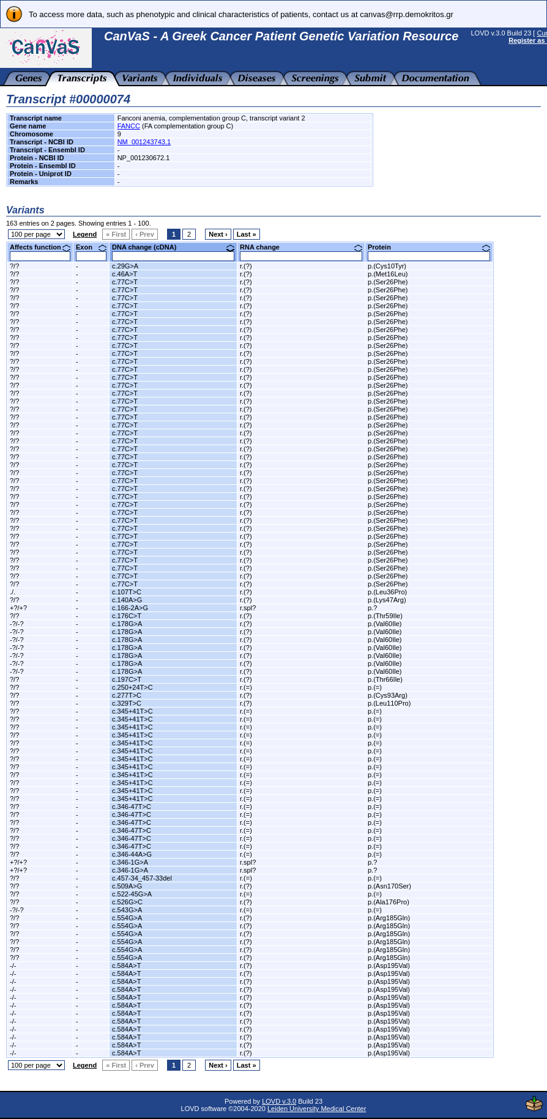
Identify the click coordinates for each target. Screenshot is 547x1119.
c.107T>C (126, 592)
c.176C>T (126, 615)
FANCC (128, 126)
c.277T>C (126, 695)
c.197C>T (126, 679)
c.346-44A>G (132, 854)
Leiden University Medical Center (316, 1108)
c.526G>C (127, 902)
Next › (218, 234)
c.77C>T (125, 282)
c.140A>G (127, 600)
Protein (429, 247)
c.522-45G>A (132, 894)
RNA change (301, 247)
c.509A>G (127, 886)
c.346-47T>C (131, 806)
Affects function (40, 247)
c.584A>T (126, 965)
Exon (91, 247)
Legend (85, 234)
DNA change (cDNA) (173, 247)
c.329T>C (126, 703)
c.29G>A (125, 266)
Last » (246, 234)
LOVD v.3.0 (279, 1101)
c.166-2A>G (130, 607)
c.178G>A (127, 623)
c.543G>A (127, 910)
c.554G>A (127, 917)
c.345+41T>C (132, 711)
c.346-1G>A (130, 862)
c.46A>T (124, 274)
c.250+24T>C (132, 687)
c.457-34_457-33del (142, 878)
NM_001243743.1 (144, 142)
